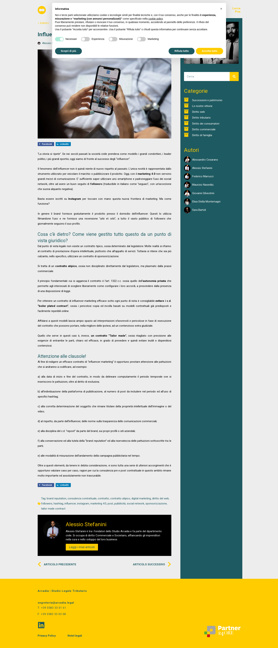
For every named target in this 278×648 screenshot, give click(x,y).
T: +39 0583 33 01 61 (52, 607)
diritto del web (160, 498)
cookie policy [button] (155, 18)
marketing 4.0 (98, 503)
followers (46, 503)
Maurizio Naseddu (203, 184)
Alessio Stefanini (202, 168)
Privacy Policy (47, 635)
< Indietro (43, 23)
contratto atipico (120, 498)
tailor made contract (53, 508)
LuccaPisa (236, 10)
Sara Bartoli (199, 210)
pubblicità (120, 503)
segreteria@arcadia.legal (56, 602)
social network (135, 503)
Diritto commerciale (204, 129)
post (110, 503)
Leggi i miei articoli (82, 547)
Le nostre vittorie (202, 106)
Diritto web (198, 111)
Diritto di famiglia (202, 135)
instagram (83, 503)
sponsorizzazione (156, 503)
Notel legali (75, 635)
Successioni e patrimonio (207, 100)
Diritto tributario (201, 117)
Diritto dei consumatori (205, 123)
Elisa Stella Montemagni (206, 201)
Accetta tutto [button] (209, 50)
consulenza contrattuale (82, 498)
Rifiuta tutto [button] (181, 50)
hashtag (58, 503)
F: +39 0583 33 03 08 (52, 614)
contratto (103, 498)
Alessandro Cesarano (205, 159)
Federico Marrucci (203, 176)
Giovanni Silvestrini (203, 193)
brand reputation (56, 498)
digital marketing (141, 498)
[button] (221, 9)
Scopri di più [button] (68, 50)
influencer (70, 503)
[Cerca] (234, 76)
